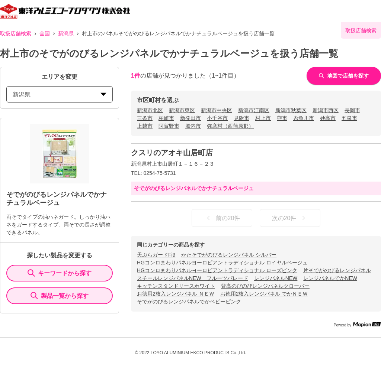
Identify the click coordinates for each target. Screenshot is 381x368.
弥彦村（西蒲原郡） (230, 126)
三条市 (145, 118)
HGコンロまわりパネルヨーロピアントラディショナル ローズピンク (217, 270)
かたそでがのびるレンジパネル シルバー (228, 255)
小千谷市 (217, 118)
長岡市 (352, 110)
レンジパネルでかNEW (330, 278)
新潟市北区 (150, 110)
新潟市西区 (326, 110)
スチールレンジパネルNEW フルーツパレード (192, 278)
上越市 (145, 126)
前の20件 (222, 218)
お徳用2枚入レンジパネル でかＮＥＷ (264, 294)
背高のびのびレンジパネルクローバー (265, 286)
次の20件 (290, 218)
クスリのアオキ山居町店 (172, 153)
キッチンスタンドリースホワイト (176, 286)
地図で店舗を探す (344, 76)
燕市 (282, 118)
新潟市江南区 (253, 110)
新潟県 (66, 33)
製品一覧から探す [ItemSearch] (60, 295)
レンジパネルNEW (276, 278)
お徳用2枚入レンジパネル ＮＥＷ (175, 294)
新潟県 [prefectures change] (59, 94)
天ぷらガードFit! (156, 255)
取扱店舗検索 (15, 33)
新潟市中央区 (216, 110)
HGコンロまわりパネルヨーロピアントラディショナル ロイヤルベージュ (222, 263)
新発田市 (190, 118)
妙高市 (328, 118)
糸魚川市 (303, 118)
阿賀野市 (169, 126)
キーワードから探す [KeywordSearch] (60, 273)
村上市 (263, 118)
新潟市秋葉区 (291, 110)
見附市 (241, 118)
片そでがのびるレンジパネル (337, 270)
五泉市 (349, 118)
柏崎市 (166, 118)
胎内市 (193, 126)
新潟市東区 (182, 110)
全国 (44, 33)
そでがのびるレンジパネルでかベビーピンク (189, 302)
